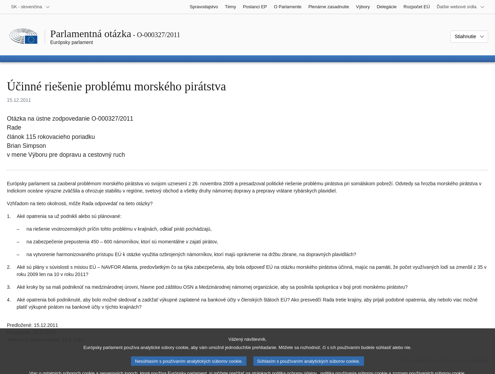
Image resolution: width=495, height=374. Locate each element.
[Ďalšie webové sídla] (460, 7)
